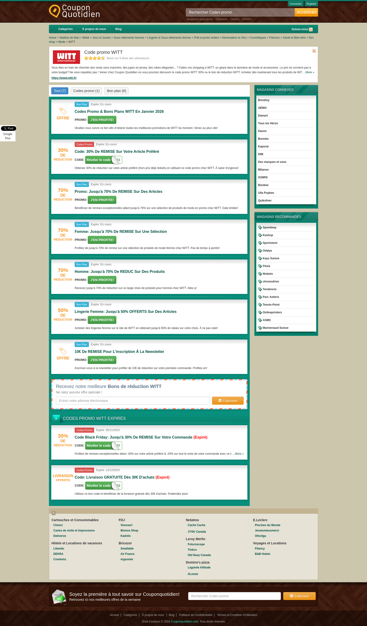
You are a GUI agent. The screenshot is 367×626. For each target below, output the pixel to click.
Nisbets (268, 273)
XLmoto (193, 574)
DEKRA (246, 19)
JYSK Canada (197, 531)
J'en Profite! (102, 120)
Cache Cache (196, 525)
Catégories (65, 29)
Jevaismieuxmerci (267, 530)
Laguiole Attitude (199, 567)
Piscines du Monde (267, 525)
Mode (61, 42)
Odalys (267, 250)
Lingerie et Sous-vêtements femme (169, 37)
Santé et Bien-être (294, 37)
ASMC (267, 320)
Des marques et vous (272, 162)
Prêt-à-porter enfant (206, 37)
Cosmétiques (258, 37)
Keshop (268, 235)
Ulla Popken (266, 192)
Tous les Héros (268, 123)
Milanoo (263, 169)
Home (52, 37)
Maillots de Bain (70, 37)
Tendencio (270, 289)
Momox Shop (129, 530)
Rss (311, 29)
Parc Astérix (271, 297)
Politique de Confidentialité (195, 615)
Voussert (126, 525)
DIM (260, 154)
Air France (127, 554)
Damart (263, 115)
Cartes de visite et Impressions (74, 530)
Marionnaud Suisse (276, 327)
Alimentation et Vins (234, 37)
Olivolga (260, 536)
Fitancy (260, 548)
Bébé (86, 37)
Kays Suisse (271, 258)
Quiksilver (265, 200)
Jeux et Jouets (101, 37)
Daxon (262, 131)
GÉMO (262, 108)
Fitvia (266, 266)
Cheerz (234, 19)
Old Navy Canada (199, 555)
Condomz (59, 559)
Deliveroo (222, 19)
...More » (308, 72)
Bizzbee (263, 185)
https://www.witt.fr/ (64, 78)
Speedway (270, 227)
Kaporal (263, 146)
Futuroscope (196, 544)
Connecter (296, 3)
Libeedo (58, 548)
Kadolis (126, 536)
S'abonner (227, 401)
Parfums (274, 37)
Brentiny (264, 100)
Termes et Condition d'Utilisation (237, 615)
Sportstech (270, 243)
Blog (118, 29)
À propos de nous (94, 29)
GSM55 (263, 177)
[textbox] (133, 401)
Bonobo (263, 138)
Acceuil (114, 615)
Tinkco (192, 549)
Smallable (127, 548)
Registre (311, 3)
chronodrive (271, 281)
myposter (127, 559)
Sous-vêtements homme (129, 37)
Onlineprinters (272, 312)
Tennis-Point (271, 304)
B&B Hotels (262, 554)
